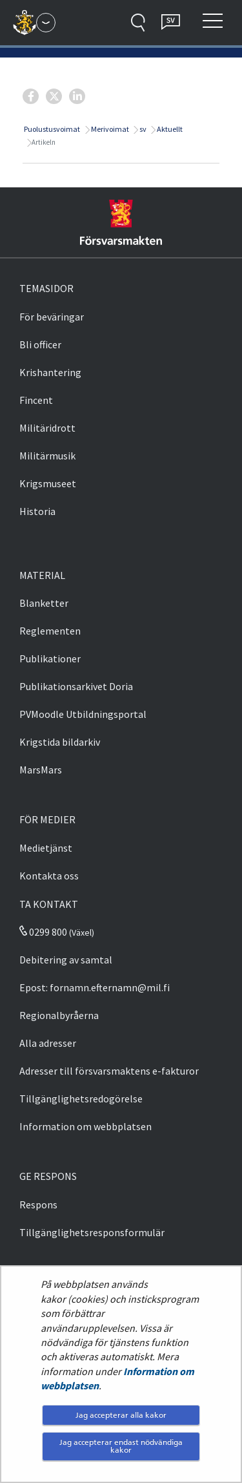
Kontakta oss (49, 875)
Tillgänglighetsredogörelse (81, 1098)
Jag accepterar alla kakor (121, 1415)
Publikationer (50, 658)
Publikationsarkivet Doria (76, 686)
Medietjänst (45, 847)
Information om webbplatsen (85, 1126)
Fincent (36, 400)
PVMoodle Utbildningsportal (82, 714)
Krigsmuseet (47, 483)
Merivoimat (109, 129)
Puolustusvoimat (51, 129)
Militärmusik (47, 455)
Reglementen (50, 630)
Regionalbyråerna (59, 1015)
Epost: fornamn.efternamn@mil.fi (94, 987)
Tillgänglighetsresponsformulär (92, 1232)
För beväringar (51, 316)
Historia (37, 511)
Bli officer (40, 344)
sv (142, 129)
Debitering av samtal (65, 959)
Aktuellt (169, 129)
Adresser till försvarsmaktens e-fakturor (109, 1070)
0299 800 (43, 931)
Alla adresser (47, 1042)
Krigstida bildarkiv (59, 741)
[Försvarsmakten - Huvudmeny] (45, 23)
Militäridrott (47, 427)
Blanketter (43, 602)
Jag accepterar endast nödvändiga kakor (121, 1446)
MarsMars (40, 769)
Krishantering (50, 372)
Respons (38, 1204)
